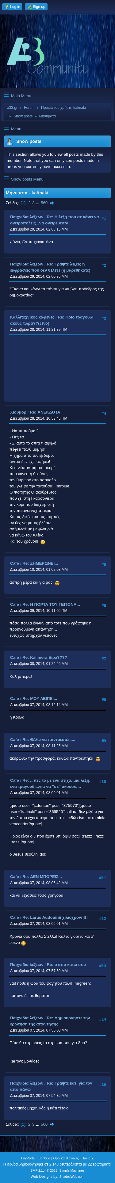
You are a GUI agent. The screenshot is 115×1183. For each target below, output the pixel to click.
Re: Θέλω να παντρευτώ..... (48, 739)
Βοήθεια (44, 1158)
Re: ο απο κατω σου (66, 964)
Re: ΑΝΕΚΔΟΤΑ (45, 412)
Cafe (14, 563)
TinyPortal (28, 1158)
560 (44, 202)
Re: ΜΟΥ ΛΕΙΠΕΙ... (39, 698)
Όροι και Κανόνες (66, 1158)
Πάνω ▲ (88, 1158)
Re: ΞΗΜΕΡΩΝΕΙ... (40, 563)
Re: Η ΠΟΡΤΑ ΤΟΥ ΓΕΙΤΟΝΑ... (51, 604)
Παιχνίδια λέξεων (26, 217)
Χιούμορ (18, 412)
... (38, 202)
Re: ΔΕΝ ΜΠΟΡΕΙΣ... (42, 876)
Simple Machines (72, 1170)
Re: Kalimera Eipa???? (44, 657)
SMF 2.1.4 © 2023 (43, 1170)
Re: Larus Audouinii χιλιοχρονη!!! (55, 917)
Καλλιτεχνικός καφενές (32, 317)
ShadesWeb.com (71, 1176)
